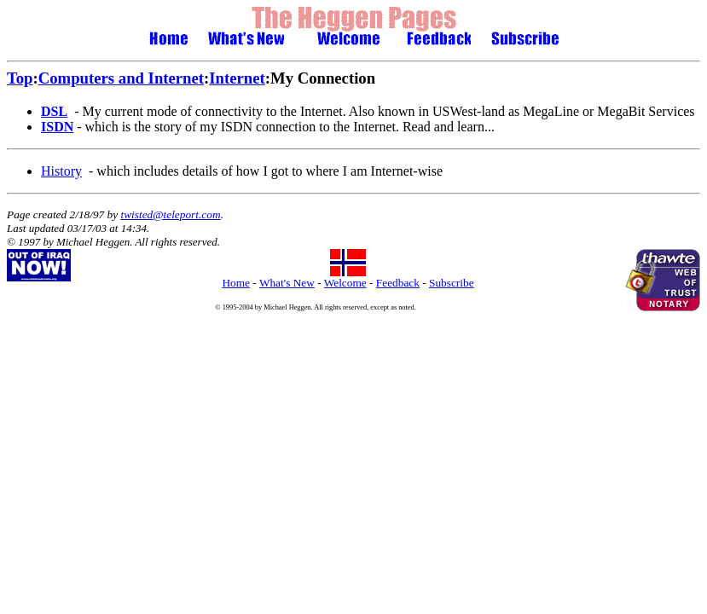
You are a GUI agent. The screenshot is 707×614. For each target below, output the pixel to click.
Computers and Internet (121, 78)
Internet (236, 78)
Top (20, 78)
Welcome (345, 282)
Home (236, 282)
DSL (54, 111)
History (61, 171)
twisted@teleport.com (171, 214)
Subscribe (451, 282)
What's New (287, 282)
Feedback (398, 282)
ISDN (57, 126)
